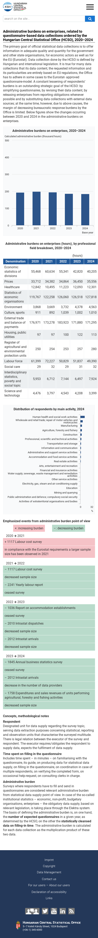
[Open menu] (90, 7)
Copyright (49, 866)
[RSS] (71, 911)
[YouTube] (54, 911)
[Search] (90, 19)
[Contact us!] (32, 911)
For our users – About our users (49, 885)
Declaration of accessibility (49, 892)
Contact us (49, 879)
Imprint (49, 860)
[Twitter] (45, 911)
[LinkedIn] (62, 911)
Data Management (49, 872)
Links (49, 898)
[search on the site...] (44, 19)
